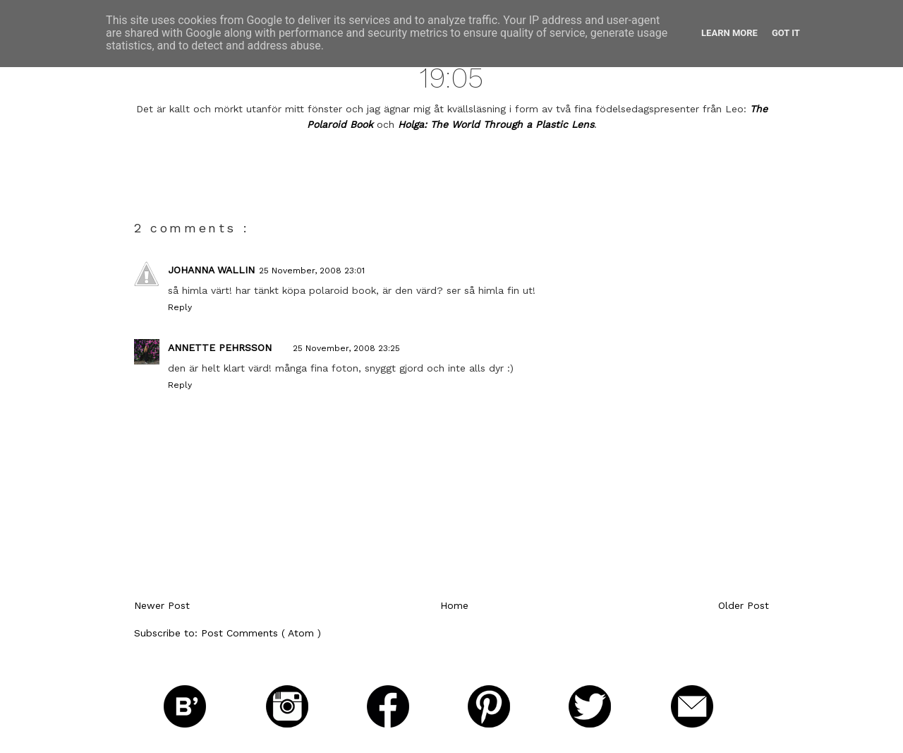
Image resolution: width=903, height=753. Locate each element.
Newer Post (162, 605)
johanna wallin (211, 269)
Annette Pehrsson (220, 347)
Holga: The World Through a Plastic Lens (496, 124)
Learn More (729, 33)
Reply (180, 307)
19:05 (451, 78)
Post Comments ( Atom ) (261, 633)
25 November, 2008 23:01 (312, 270)
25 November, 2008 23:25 (346, 348)
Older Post (743, 605)
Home (454, 605)
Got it (786, 33)
